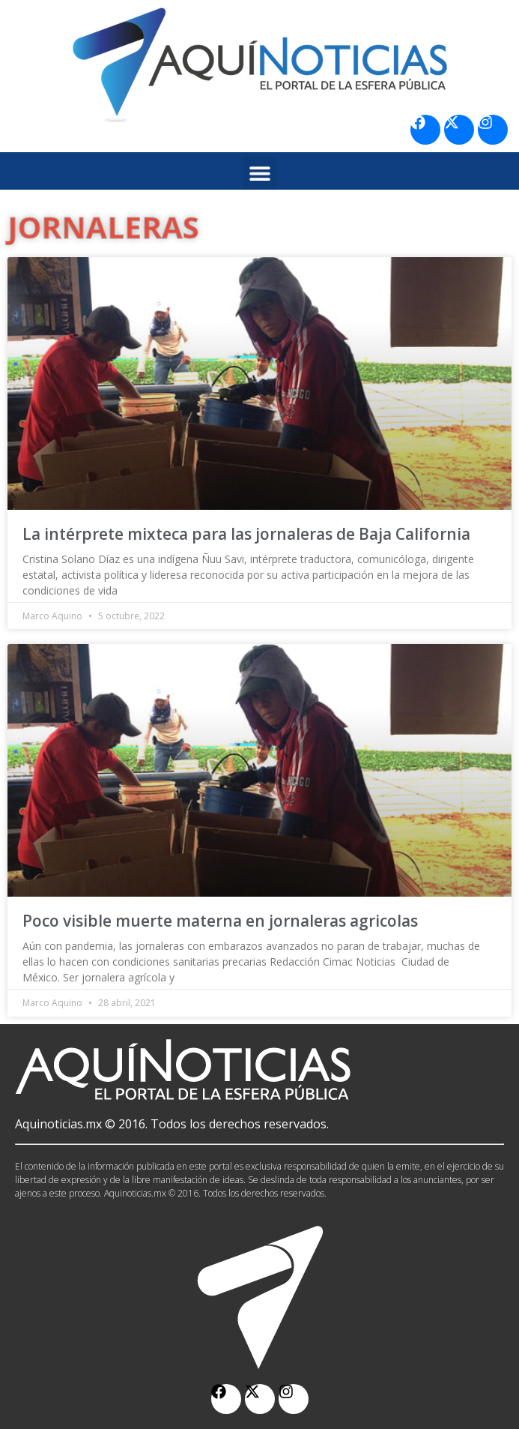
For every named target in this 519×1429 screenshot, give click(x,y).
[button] (259, 173)
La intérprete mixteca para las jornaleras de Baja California (246, 533)
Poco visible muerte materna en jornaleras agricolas (220, 920)
